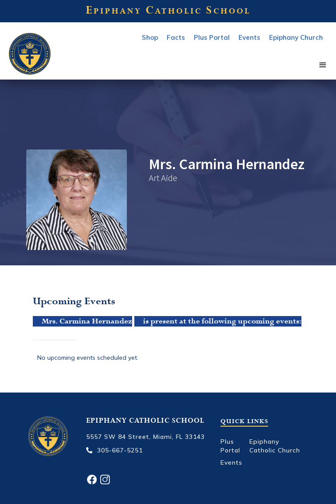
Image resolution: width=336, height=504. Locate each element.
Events (231, 462)
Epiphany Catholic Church (274, 446)
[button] (323, 65)
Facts (176, 37)
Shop (150, 37)
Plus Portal (212, 37)
